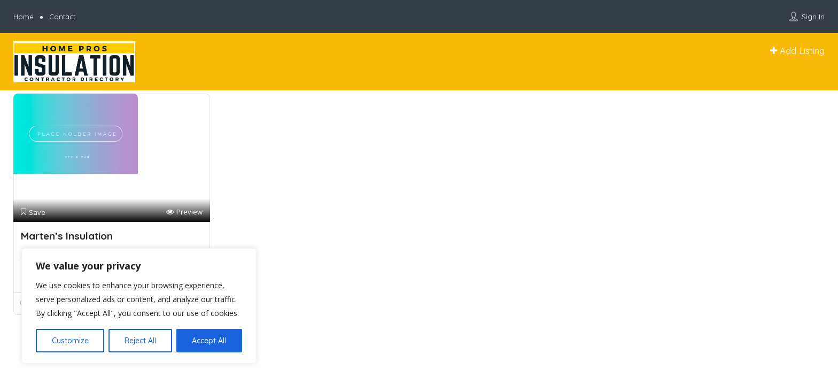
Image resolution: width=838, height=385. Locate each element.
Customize (70, 340)
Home (23, 16)
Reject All (140, 340)
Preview (184, 212)
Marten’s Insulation (67, 235)
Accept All (209, 340)
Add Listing (797, 50)
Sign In (813, 16)
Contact (62, 16)
